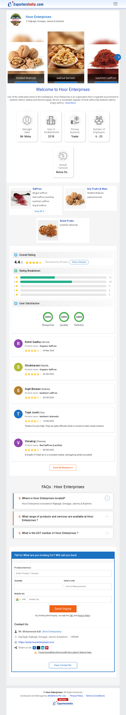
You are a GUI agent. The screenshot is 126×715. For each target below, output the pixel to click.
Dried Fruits (67, 220)
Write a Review (79, 262)
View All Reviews (63, 467)
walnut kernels (66, 77)
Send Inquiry (63, 608)
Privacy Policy (84, 615)
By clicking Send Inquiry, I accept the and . (63, 615)
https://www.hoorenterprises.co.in (36, 642)
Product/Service (22, 567)
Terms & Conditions (95, 696)
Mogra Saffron (40, 192)
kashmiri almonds (69, 224)
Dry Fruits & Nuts (97, 188)
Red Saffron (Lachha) (43, 197)
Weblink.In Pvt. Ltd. (57, 696)
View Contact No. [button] (63, 665)
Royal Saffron (39, 205)
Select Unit (69, 580)
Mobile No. (19, 593)
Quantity (18, 580)
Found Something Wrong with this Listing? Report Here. (65, 652)
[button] (34, 647)
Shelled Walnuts (26, 77)
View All (39, 211)
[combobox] (20, 599)
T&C (71, 615)
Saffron (37, 188)
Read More (71, 102)
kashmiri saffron (106, 77)
